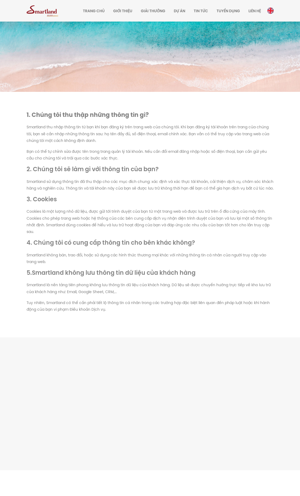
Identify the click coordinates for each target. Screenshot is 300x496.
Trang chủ (94, 11)
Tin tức (201, 11)
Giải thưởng (153, 11)
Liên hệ (254, 11)
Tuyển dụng (228, 11)
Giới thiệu (122, 11)
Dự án (179, 11)
